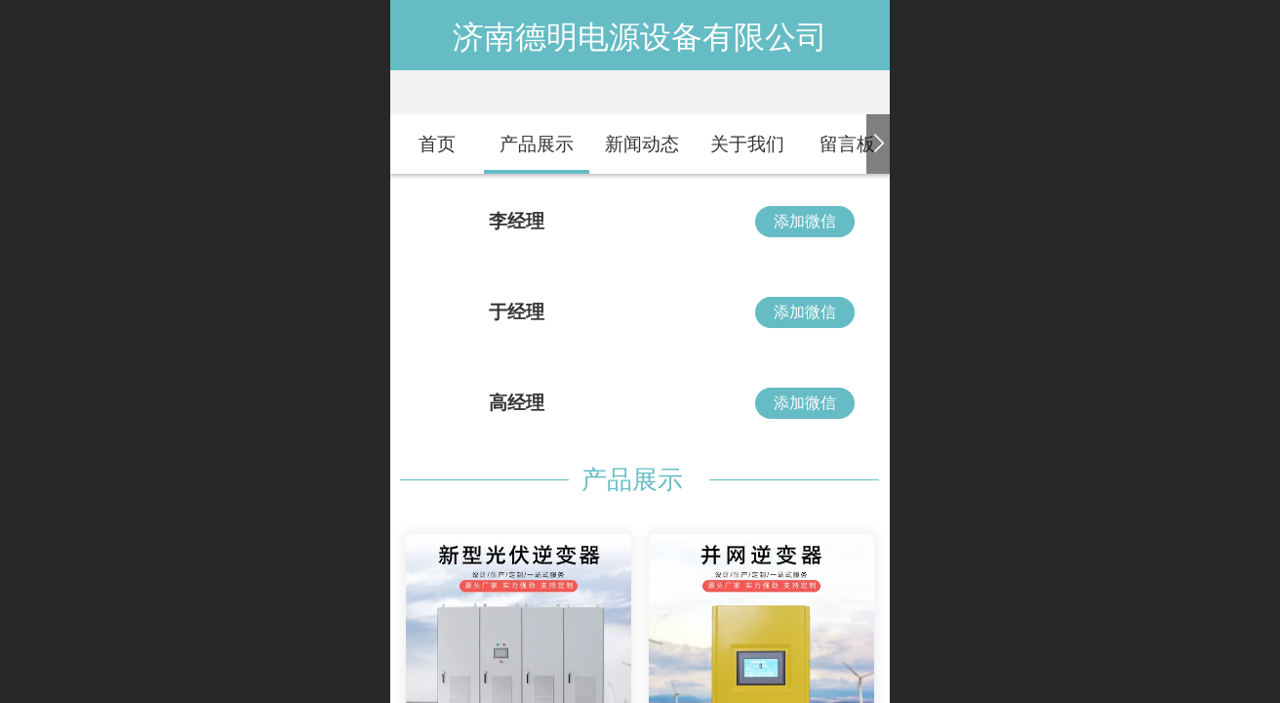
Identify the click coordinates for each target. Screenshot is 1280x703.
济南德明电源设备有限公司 (640, 37)
